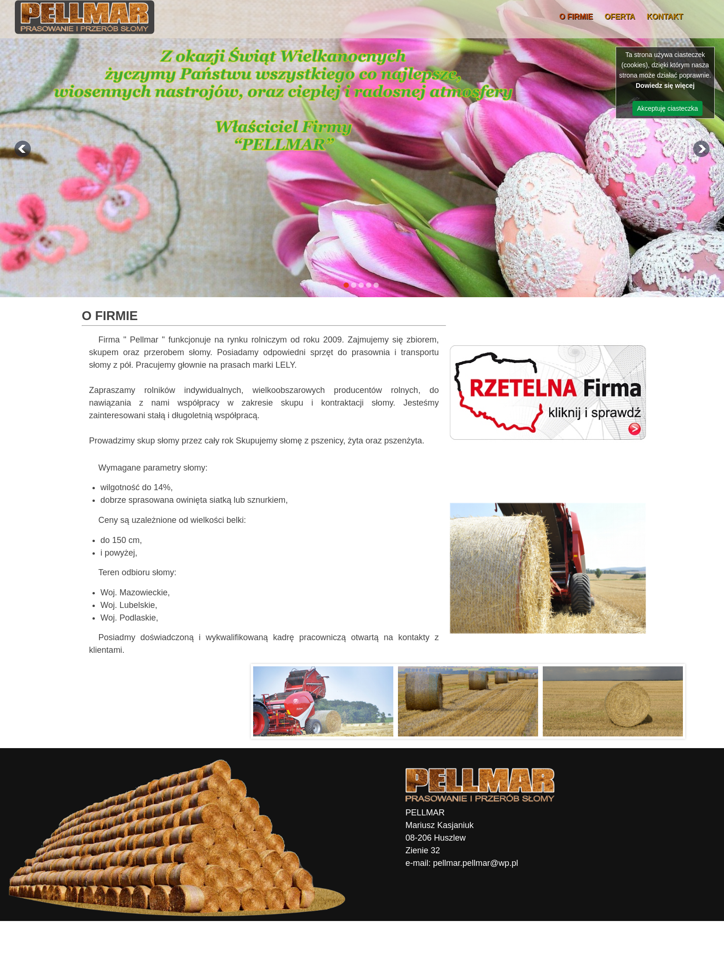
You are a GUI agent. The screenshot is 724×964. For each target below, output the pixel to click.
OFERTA (619, 16)
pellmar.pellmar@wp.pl (475, 863)
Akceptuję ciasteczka (667, 108)
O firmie (576, 16)
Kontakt (665, 16)
